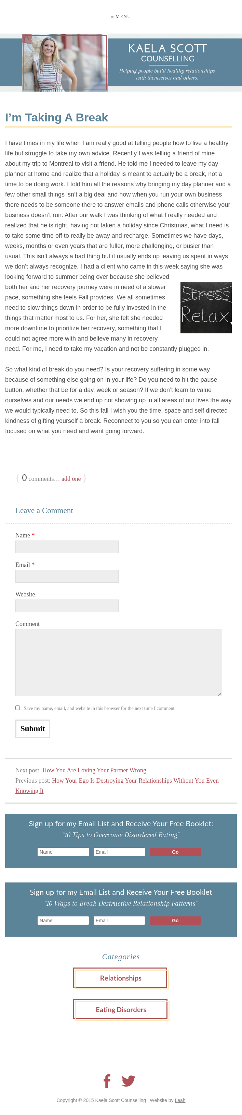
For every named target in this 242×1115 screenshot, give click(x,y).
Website (25, 594)
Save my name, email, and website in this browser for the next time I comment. (100, 708)
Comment (27, 623)
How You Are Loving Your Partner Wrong (94, 770)
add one (71, 478)
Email (25, 564)
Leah (180, 1100)
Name (25, 535)
